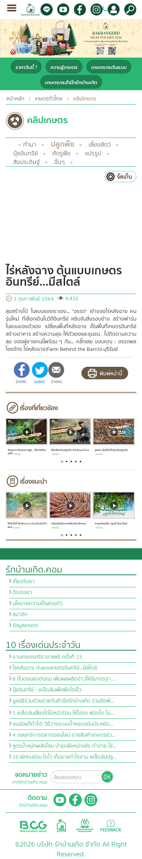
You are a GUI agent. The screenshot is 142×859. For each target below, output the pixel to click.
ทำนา (29, 145)
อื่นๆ (59, 162)
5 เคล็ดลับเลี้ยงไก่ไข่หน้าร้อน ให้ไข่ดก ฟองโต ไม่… (63, 713)
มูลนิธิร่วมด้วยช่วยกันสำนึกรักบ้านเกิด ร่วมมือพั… (63, 701)
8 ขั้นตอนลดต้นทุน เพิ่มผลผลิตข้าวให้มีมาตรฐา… (63, 679)
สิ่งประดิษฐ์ (26, 162)
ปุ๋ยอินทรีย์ (25, 153)
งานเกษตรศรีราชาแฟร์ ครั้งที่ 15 (47, 657)
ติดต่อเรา (22, 592)
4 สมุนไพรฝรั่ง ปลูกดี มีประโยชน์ (111, 525)
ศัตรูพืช (61, 153)
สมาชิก (19, 614)
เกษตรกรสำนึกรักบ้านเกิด (71, 82)
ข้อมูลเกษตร (25, 625)
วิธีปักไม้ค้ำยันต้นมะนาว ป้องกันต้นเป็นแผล (27, 525)
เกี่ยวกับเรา (23, 581)
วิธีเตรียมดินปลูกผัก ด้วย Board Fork (70, 451)
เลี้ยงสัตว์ (100, 145)
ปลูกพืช (62, 144)
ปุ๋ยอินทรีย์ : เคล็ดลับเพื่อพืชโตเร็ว (46, 690)
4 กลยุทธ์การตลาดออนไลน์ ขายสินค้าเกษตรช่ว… (63, 735)
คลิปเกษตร (84, 99)
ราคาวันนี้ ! (26, 67)
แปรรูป (93, 153)
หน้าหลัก (15, 99)
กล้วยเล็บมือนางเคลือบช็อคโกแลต (68, 525)
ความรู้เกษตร (64, 67)
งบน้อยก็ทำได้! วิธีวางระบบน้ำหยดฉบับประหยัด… (62, 724)
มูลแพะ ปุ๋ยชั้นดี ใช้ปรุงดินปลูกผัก (111, 451)
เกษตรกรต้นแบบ (108, 67)
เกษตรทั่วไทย (48, 99)
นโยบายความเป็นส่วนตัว (37, 603)
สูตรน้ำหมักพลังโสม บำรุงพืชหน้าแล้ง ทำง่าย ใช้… (64, 746)
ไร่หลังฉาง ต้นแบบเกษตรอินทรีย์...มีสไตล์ (54, 668)
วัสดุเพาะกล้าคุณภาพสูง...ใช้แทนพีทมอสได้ (27, 452)
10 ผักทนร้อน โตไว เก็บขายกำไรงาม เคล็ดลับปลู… (64, 757)
